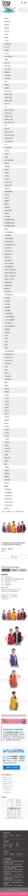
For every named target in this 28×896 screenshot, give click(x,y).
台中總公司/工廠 (8, 502)
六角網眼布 (7, 332)
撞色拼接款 (7, 207)
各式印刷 (6, 388)
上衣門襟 (6, 404)
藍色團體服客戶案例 (9, 222)
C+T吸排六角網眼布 (9, 319)
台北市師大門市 (8, 495)
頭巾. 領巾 (7, 103)
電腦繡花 (12, 854)
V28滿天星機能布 (8, 238)
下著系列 (6, 175)
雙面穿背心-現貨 (8, 119)
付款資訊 (6, 432)
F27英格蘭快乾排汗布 (9, 244)
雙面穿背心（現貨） (7, 779)
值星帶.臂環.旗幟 (8, 160)
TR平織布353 (7, 363)
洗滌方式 (22, 570)
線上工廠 (6, 31)
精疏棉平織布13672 (9, 354)
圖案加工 (6, 385)
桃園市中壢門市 (8, 498)
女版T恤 (6, 445)
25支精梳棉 (7, 301)
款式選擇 (6, 395)
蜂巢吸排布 (7, 288)
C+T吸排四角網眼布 (9, 316)
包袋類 (6, 157)
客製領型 (6, 213)
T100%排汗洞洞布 (9, 263)
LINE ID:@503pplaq (18, 869)
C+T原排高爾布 (8, 313)
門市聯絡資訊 (7, 489)
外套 (5, 125)
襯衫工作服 (7, 457)
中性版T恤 (7, 442)
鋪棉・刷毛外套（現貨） (8, 785)
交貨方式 (6, 435)
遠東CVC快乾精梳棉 (9, 326)
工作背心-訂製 (8, 113)
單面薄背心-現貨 (8, 116)
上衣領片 (6, 401)
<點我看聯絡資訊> (5, 598)
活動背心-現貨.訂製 (9, 110)
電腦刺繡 (6, 391)
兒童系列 (6, 154)
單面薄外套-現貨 (8, 132)
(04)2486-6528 (9, 880)
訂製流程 (6, 426)
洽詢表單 (14, 894)
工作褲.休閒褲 (7, 147)
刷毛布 (6, 348)
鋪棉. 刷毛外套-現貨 (9, 135)
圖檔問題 (6, 476)
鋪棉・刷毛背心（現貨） (8, 781)
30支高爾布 (7, 310)
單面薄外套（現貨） (7, 783)
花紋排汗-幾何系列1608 (10, 269)
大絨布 (6, 341)
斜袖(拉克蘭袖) (8, 210)
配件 (17, 845)
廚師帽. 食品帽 (8, 94)
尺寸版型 (6, 439)
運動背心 (6, 204)
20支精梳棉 (7, 298)
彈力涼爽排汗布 (8, 260)
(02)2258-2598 (9, 864)
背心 (5, 106)
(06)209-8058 (9, 885)
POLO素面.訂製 (8, 56)
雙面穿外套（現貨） (7, 787)
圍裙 (5, 81)
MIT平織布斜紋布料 (9, 351)
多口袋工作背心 (8, 182)
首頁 (3, 511)
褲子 (5, 144)
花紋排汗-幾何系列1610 (10, 276)
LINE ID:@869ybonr (18, 885)
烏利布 (6, 366)
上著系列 (6, 172)
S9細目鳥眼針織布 (9, 266)
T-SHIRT (6, 40)
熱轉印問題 (7, 479)
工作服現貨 (7, 78)
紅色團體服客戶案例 (9, 219)
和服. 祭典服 (7, 75)
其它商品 (6, 150)
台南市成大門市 (8, 505)
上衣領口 (6, 398)
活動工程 (6, 197)
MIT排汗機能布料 (8, 232)
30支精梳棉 (7, 304)
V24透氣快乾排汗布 (9, 241)
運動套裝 (6, 50)
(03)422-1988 (9, 874)
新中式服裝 (7, 216)
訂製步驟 (6, 429)
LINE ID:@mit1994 (18, 880)
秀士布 (6, 370)
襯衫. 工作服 (7, 69)
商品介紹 (6, 570)
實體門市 (6, 508)
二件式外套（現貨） (7, 789)
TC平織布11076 (8, 357)
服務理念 (6, 24)
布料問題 (6, 470)
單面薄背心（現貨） (7, 777)
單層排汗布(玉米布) (9, 279)
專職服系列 (7, 72)
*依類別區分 (7, 188)
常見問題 (6, 467)
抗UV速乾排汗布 (8, 251)
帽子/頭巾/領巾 (8, 91)
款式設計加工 (19, 854)
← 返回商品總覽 (6, 792)
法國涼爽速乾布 (8, 254)
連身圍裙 (6, 84)
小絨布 (6, 338)
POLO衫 (6, 53)
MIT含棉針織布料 (8, 294)
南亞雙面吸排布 (8, 285)
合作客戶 (6, 34)
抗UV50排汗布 (8, 248)
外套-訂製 (6, 128)
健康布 (6, 344)
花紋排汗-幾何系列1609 (10, 272)
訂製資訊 (6, 423)
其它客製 (6, 163)
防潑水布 (6, 373)
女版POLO (7, 451)
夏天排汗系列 (7, 291)
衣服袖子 (6, 407)
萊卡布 (6, 335)
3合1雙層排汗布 (8, 323)
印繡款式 (6, 382)
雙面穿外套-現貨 (8, 138)
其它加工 (6, 413)
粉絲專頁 (23, 894)
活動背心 (6, 461)
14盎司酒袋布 (7, 379)
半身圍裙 (6, 88)
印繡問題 (6, 473)
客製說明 (14, 570)
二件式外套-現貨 (8, 141)
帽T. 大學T (7, 47)
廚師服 (6, 59)
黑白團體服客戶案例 (9, 226)
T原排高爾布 (7, 235)
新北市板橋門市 (8, 492)
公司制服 (6, 194)
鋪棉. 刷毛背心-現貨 (9, 122)
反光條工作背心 (8, 185)
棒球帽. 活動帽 (8, 100)
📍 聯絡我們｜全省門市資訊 (11, 767)
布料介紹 (6, 229)
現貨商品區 (7, 166)
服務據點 (6, 486)
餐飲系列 (6, 169)
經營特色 (6, 28)
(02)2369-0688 (9, 869)
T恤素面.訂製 (7, 44)
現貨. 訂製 (7, 62)
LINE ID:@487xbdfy (18, 874)
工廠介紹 (6, 18)
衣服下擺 (6, 410)
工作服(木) (7, 179)
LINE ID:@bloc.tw (18, 864)
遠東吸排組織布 (8, 282)
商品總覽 (6, 37)
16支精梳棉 (7, 307)
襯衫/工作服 (7, 66)
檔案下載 (6, 483)
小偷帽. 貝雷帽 (8, 97)
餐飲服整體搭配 (8, 191)
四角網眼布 (7, 329)
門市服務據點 (7, 859)
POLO (11, 843)
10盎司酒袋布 (7, 376)
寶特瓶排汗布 (7, 257)
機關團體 (6, 201)
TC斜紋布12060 (8, 360)
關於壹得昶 (7, 21)
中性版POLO (7, 448)
